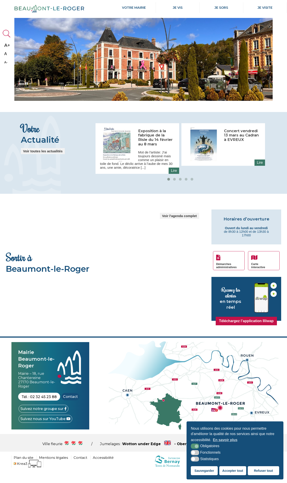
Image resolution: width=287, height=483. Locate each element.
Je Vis (177, 8)
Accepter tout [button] (232, 470)
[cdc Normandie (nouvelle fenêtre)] (167, 478)
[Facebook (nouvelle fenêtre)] (43, 420)
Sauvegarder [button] (204, 470)
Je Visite (265, 8)
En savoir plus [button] (225, 440)
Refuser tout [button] (263, 470)
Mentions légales (53, 469)
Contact (70, 408)
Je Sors (221, 8)
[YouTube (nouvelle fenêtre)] (45, 430)
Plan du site (23, 469)
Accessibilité (103, 469)
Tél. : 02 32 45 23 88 (39, 408)
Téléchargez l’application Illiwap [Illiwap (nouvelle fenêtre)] (246, 332)
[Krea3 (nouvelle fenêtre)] (27, 475)
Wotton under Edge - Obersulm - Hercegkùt (183, 455)
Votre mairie (133, 8)
